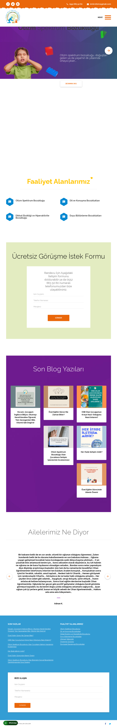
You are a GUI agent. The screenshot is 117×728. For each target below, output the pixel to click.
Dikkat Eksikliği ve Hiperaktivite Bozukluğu (32, 216)
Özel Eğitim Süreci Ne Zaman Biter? (20, 635)
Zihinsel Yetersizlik (67, 639)
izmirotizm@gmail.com (100, 4)
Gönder (22, 705)
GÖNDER (58, 318)
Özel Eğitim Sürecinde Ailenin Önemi (21, 656)
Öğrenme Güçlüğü (67, 642)
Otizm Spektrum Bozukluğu (30, 200)
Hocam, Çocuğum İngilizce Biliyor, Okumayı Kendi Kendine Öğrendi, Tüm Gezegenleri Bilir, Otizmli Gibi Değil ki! (25, 417)
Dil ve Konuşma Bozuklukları (85, 200)
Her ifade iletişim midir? (91, 452)
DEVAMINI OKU (71, 84)
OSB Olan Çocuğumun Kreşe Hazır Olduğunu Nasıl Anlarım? (91, 414)
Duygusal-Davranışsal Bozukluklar (72, 644)
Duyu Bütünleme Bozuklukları (85, 215)
